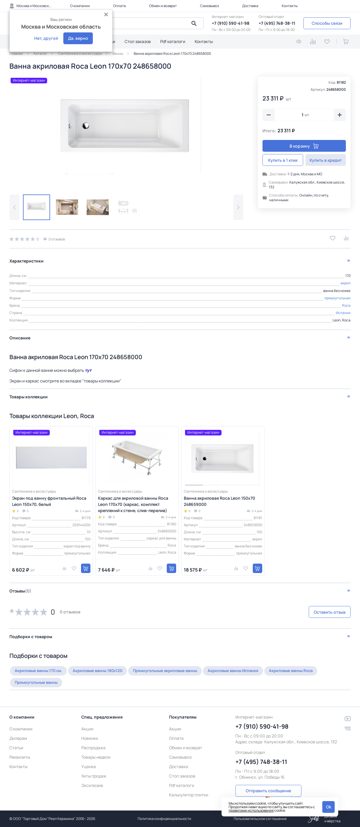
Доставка (250, 5)
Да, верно (78, 38)
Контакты (290, 5)
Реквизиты (19, 750)
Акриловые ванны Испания (248, 668)
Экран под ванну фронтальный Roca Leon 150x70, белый (49, 498)
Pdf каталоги (172, 41)
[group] (126, 131)
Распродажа (93, 741)
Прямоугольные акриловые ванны (175, 668)
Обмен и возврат (163, 5)
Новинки (89, 731)
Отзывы (20, 588)
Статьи (16, 741)
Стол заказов (138, 41)
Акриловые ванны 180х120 (102, 668)
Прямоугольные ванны (38, 679)
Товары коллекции (28, 394)
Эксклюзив (92, 778)
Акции (87, 722)
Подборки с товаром (30, 633)
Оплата (119, 5)
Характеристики (26, 258)
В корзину (304, 146)
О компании (80, 5)
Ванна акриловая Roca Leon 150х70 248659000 (219, 498)
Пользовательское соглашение (260, 818)
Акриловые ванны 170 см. (40, 668)
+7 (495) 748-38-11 (277, 23)
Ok (328, 807)
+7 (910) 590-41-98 (231, 23)
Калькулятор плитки (188, 788)
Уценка (88, 759)
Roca (346, 302)
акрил (346, 280)
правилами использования (251, 810)
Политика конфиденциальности (164, 818)
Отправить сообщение (268, 783)
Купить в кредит (326, 160)
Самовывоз (209, 5)
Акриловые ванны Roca (309, 668)
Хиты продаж (93, 769)
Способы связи (327, 23)
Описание (19, 335)
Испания (343, 309)
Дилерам (18, 731)
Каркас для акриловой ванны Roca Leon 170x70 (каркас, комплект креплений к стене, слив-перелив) (133, 501)
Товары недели (95, 750)
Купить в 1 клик (283, 160)
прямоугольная (337, 294)
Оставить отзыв (319, 609)
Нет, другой (46, 38)
